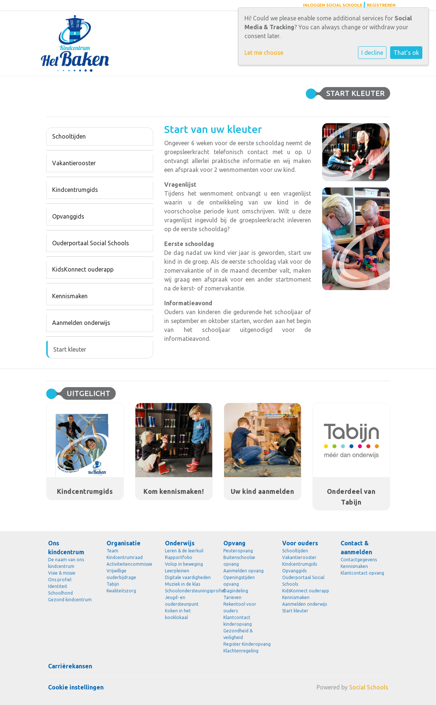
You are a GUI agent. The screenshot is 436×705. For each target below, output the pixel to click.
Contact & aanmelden (356, 547)
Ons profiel (59, 579)
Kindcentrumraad (125, 557)
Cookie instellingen (76, 687)
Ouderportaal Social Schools (90, 243)
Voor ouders (300, 543)
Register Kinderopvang (247, 644)
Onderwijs (180, 543)
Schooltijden (69, 136)
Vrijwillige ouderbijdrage (121, 574)
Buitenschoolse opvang (239, 560)
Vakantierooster (74, 163)
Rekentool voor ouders (239, 607)
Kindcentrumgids (75, 189)
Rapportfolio (178, 557)
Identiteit (57, 586)
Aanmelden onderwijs (81, 322)
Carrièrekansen (70, 666)
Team (112, 550)
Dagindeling (235, 590)
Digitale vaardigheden (188, 577)
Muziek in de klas (182, 584)
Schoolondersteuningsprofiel (188, 590)
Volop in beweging (184, 564)
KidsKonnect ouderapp (83, 269)
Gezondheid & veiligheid (238, 634)
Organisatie (124, 543)
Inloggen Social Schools (332, 5)
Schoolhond (60, 593)
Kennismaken (70, 296)
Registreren (381, 5)
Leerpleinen (177, 570)
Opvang (234, 543)
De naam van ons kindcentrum (66, 563)
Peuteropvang (238, 550)
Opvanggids (68, 216)
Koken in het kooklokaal (178, 614)
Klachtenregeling (240, 650)
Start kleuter (69, 349)
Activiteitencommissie (129, 564)
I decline (372, 52)
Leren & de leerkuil (184, 550)
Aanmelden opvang (243, 570)
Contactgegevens (359, 559)
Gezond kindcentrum (70, 599)
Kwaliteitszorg (121, 590)
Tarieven (232, 597)
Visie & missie (61, 573)
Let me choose (263, 52)
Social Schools (368, 687)
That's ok (406, 52)
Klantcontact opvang (362, 573)
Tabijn (113, 584)
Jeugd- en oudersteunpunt (182, 600)
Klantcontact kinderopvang (237, 620)
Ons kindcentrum (66, 547)
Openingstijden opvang (239, 580)
